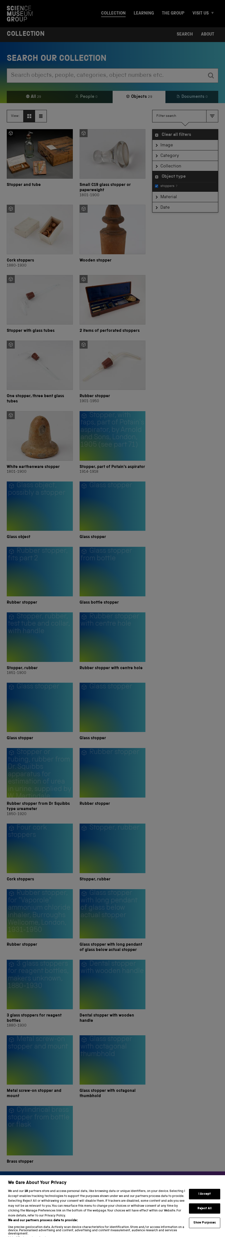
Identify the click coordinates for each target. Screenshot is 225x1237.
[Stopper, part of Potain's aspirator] (113, 443)
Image (166, 145)
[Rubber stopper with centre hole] (113, 644)
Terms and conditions (66, 1226)
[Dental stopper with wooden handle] (113, 994)
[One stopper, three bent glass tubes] (40, 372)
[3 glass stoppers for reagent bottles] (40, 994)
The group (173, 13)
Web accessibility (104, 1226)
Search (185, 34)
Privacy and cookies (25, 1226)
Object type (174, 176)
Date (165, 207)
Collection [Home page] (26, 34)
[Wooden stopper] (113, 236)
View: (15, 116)
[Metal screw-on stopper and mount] (40, 1067)
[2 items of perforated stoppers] (113, 304)
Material (168, 197)
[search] (211, 76)
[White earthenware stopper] (40, 443)
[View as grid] (29, 116)
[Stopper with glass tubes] (40, 304)
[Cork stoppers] (40, 236)
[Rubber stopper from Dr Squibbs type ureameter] (40, 782)
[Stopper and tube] (40, 163)
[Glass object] (40, 510)
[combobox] (105, 76)
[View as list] (41, 116)
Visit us (200, 13)
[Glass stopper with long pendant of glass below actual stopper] (113, 921)
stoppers (166, 186)
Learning (144, 13)
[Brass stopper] (40, 1135)
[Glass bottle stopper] (113, 576)
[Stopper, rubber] (40, 644)
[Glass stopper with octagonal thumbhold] (113, 1067)
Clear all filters (176, 135)
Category (169, 156)
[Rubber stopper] (113, 372)
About (207, 34)
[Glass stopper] (113, 510)
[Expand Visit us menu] (214, 13)
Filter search (166, 116)
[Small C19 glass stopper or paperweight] (113, 163)
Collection (113, 13)
